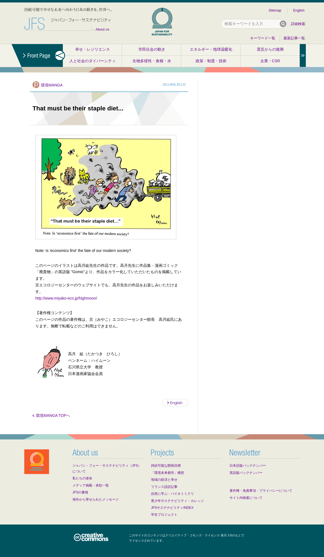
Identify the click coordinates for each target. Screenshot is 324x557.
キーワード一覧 (262, 38)
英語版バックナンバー (246, 473)
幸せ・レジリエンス (92, 49)
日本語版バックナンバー (247, 466)
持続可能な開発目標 (166, 466)
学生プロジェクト (164, 515)
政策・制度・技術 (211, 61)
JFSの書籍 (80, 492)
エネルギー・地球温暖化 (211, 49)
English (298, 10)
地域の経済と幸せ (164, 480)
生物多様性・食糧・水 (152, 61)
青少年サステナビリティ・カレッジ (177, 501)
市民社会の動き (151, 49)
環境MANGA (52, 85)
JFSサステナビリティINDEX (172, 508)
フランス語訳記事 (164, 487)
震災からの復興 (270, 49)
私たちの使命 (82, 478)
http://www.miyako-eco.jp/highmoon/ (66, 298)
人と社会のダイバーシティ (92, 61)
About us (102, 29)
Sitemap (275, 10)
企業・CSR (270, 61)
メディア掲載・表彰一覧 (90, 485)
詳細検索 (298, 24)
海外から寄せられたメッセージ (95, 499)
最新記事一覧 (294, 38)
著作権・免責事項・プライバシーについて (260, 491)
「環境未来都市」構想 (167, 473)
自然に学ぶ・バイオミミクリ (172, 494)
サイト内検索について (246, 498)
